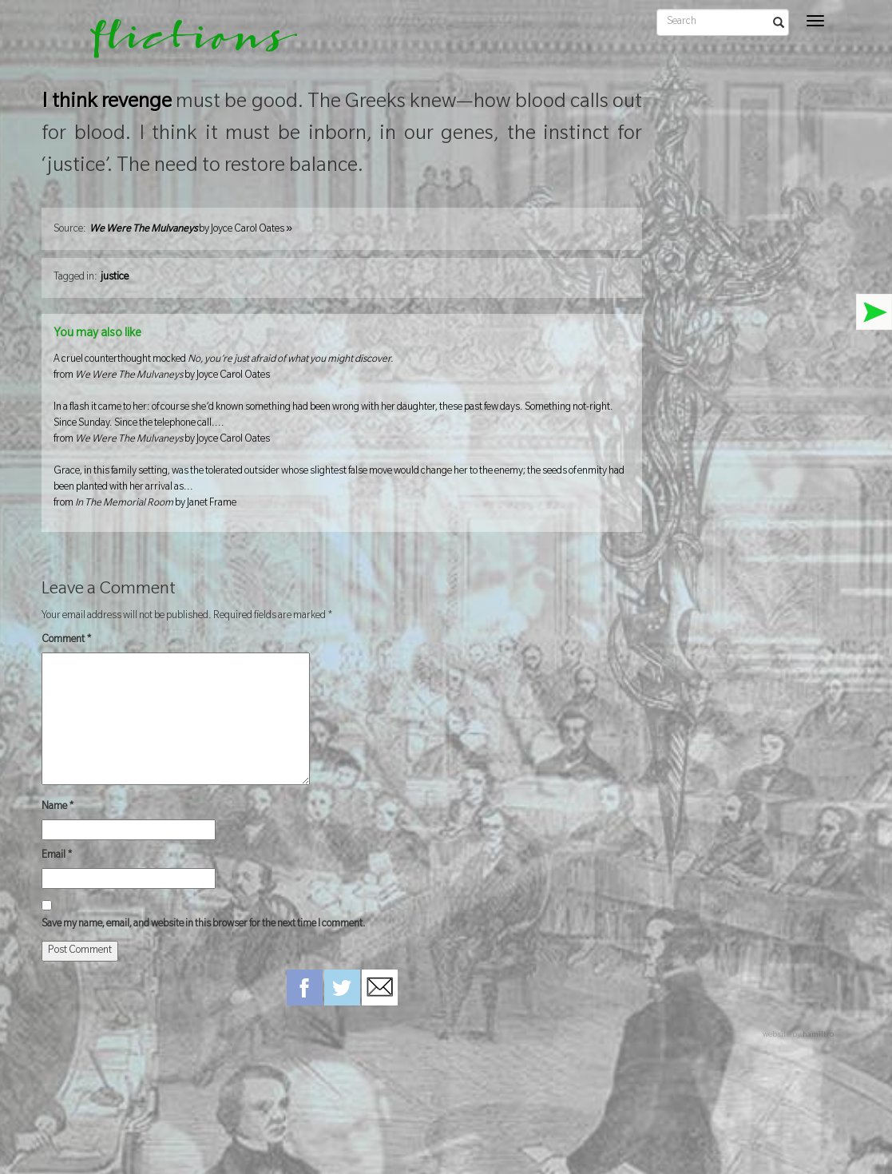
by (190, 230)
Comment (67, 640)
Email (57, 856)
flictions (182, 44)
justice (115, 278)
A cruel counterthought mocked (342, 369)
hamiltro (818, 1035)
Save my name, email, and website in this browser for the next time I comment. (204, 924)
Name (58, 807)
